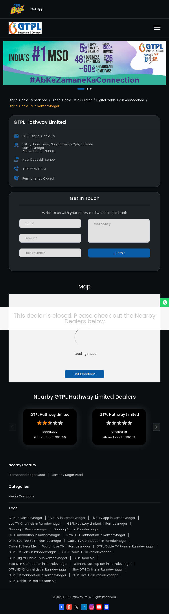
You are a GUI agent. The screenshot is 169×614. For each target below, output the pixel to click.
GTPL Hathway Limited (50, 414)
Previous (12, 427)
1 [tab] (78, 89)
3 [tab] (91, 89)
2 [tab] (88, 89)
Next (156, 427)
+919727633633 (34, 169)
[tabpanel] (84, 63)
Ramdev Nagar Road (67, 475)
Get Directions (84, 374)
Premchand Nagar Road (27, 475)
